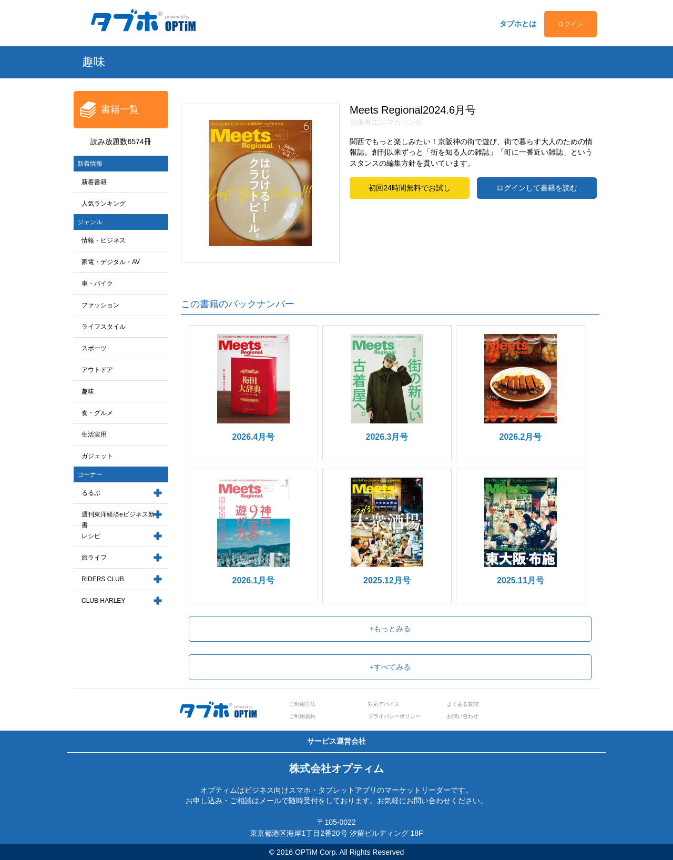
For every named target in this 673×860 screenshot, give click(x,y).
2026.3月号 (387, 436)
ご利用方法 (302, 704)
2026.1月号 (253, 580)
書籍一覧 (120, 109)
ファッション (100, 305)
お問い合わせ (462, 716)
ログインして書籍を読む (536, 188)
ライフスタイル (103, 326)
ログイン (570, 24)
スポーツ (94, 348)
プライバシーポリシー (394, 716)
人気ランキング (103, 203)
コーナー (90, 474)
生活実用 (94, 434)
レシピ (90, 536)
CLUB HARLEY (103, 600)
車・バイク (97, 283)
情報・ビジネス (103, 240)
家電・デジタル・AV (110, 262)
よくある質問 (462, 704)
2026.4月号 (253, 436)
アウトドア (97, 369)
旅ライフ (94, 557)
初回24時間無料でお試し (410, 188)
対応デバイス (384, 704)
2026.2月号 (520, 436)
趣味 (87, 391)
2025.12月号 (387, 580)
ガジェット (97, 456)
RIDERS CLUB (102, 579)
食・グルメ (97, 413)
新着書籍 (94, 182)
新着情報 (90, 163)
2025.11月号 (520, 580)
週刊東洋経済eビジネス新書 (118, 520)
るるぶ (90, 493)
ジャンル (90, 222)
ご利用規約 (302, 716)
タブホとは (517, 23)
